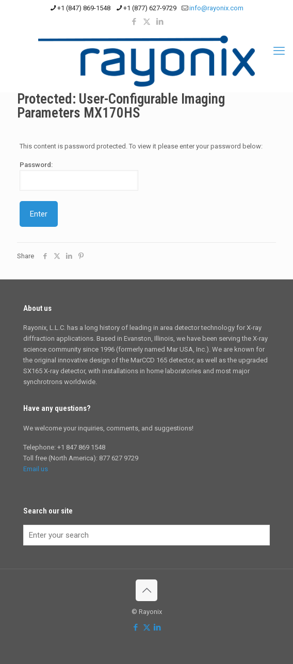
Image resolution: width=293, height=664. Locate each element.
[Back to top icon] (146, 590)
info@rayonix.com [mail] (216, 8)
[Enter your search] (146, 535)
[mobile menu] (279, 51)
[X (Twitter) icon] (147, 21)
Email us (35, 469)
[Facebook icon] (134, 21)
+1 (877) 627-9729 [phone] (149, 8)
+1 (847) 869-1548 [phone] (83, 8)
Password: (79, 176)
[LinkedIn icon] (160, 21)
